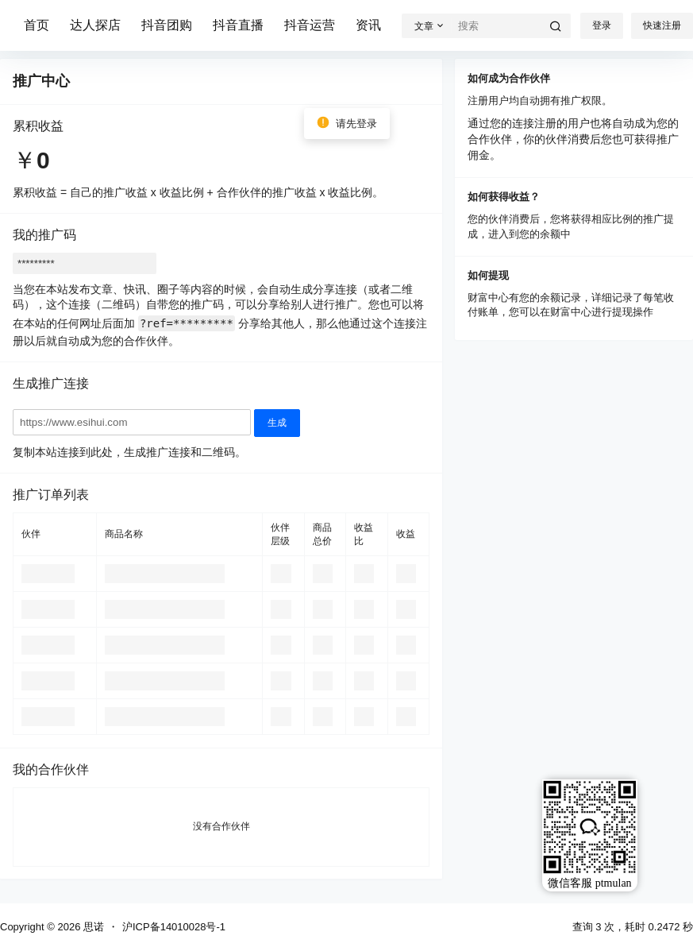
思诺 (92, 927)
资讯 (368, 25)
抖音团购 (166, 25)
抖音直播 (238, 25)
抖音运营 (309, 25)
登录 (601, 25)
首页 (36, 25)
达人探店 (95, 25)
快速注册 (662, 25)
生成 (277, 422)
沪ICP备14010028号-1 (173, 927)
